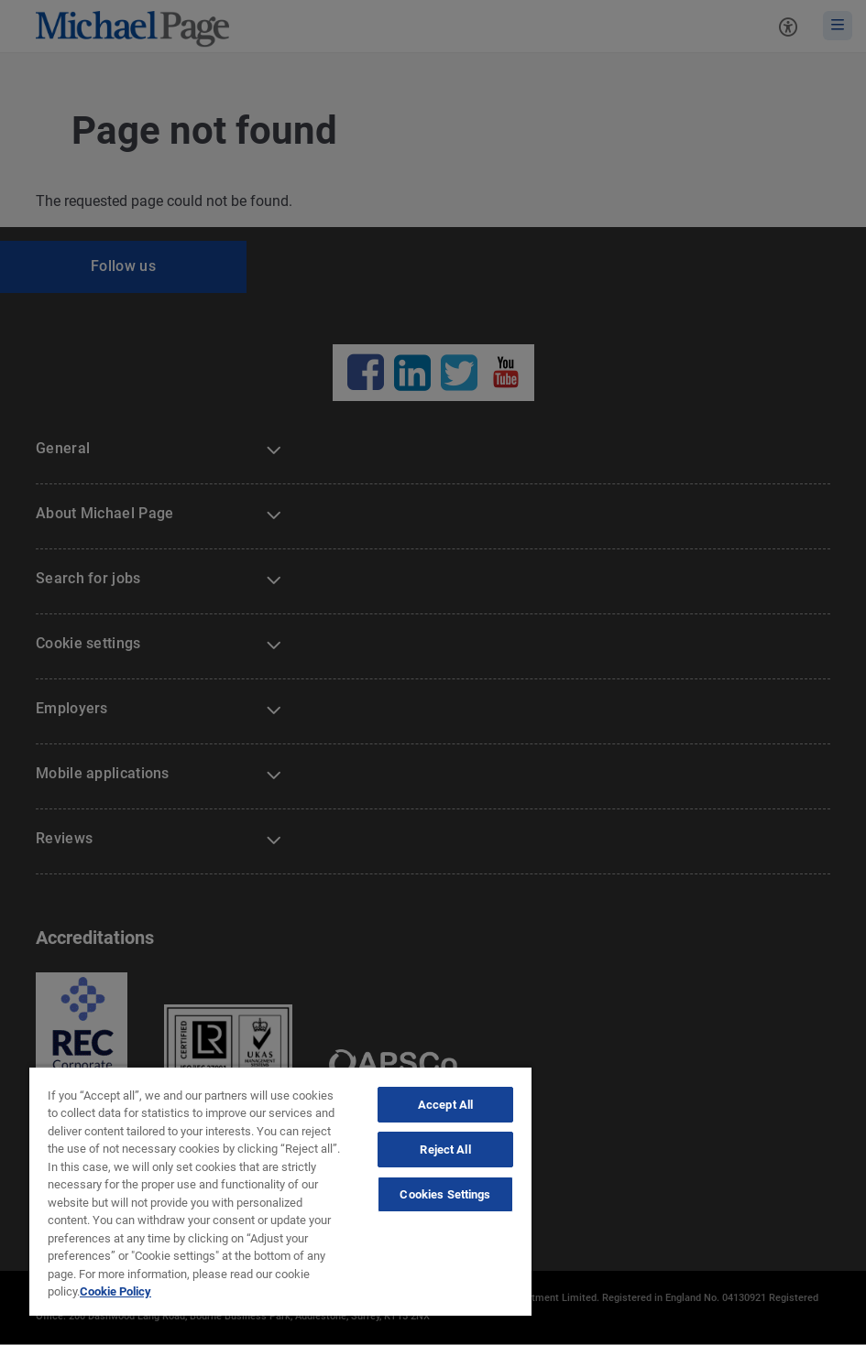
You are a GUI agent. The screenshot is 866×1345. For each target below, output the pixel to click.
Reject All (445, 1149)
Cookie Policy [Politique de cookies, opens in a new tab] (115, 1291)
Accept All (445, 1105)
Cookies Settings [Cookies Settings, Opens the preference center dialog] (445, 1194)
